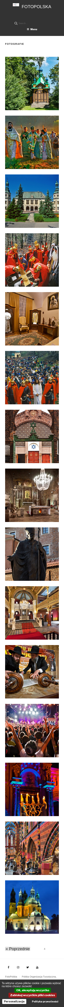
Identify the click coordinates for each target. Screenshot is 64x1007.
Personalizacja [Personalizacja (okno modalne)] (14, 1001)
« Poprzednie (18, 949)
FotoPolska (36, 6)
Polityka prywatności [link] (45, 1001)
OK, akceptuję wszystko (32, 990)
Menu (32, 29)
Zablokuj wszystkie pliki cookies (32, 995)
